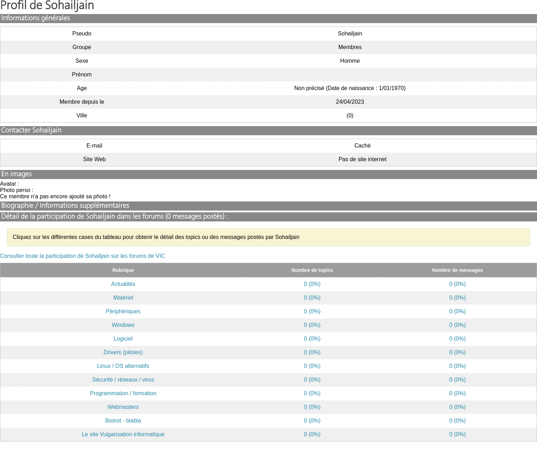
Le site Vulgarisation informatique (123, 434)
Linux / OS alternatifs (123, 366)
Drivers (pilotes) (123, 352)
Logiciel (123, 339)
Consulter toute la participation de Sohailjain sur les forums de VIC (82, 256)
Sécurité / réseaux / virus (123, 380)
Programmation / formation (123, 393)
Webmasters (123, 407)
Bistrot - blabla (123, 421)
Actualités (123, 284)
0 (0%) (312, 284)
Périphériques (123, 311)
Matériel (123, 298)
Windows (123, 325)
